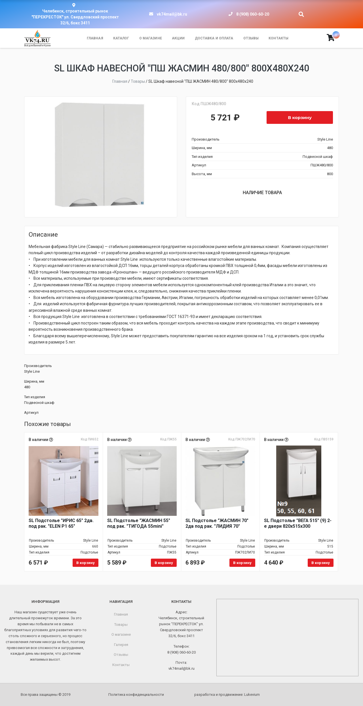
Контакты (278, 38)
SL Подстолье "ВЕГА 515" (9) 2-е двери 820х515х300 (298, 523)
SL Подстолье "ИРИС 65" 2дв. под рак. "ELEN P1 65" (61, 523)
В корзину (300, 117)
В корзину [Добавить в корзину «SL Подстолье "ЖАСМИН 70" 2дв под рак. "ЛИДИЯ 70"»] (242, 563)
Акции (178, 38)
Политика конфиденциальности (136, 694)
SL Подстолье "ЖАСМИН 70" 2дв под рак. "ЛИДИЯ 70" (216, 523)
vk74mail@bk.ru (172, 14)
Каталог (121, 38)
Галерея (121, 645)
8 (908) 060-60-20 (252, 14)
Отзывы (251, 38)
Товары (121, 624)
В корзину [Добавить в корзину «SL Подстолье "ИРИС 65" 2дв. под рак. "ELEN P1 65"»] (85, 563)
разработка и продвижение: (227, 694)
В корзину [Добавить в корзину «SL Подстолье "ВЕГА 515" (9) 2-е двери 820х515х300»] (320, 563)
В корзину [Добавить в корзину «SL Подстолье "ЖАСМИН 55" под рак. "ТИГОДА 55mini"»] (164, 563)
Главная (95, 38)
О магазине (150, 38)
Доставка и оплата (214, 38)
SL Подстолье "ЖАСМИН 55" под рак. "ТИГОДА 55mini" (138, 523)
